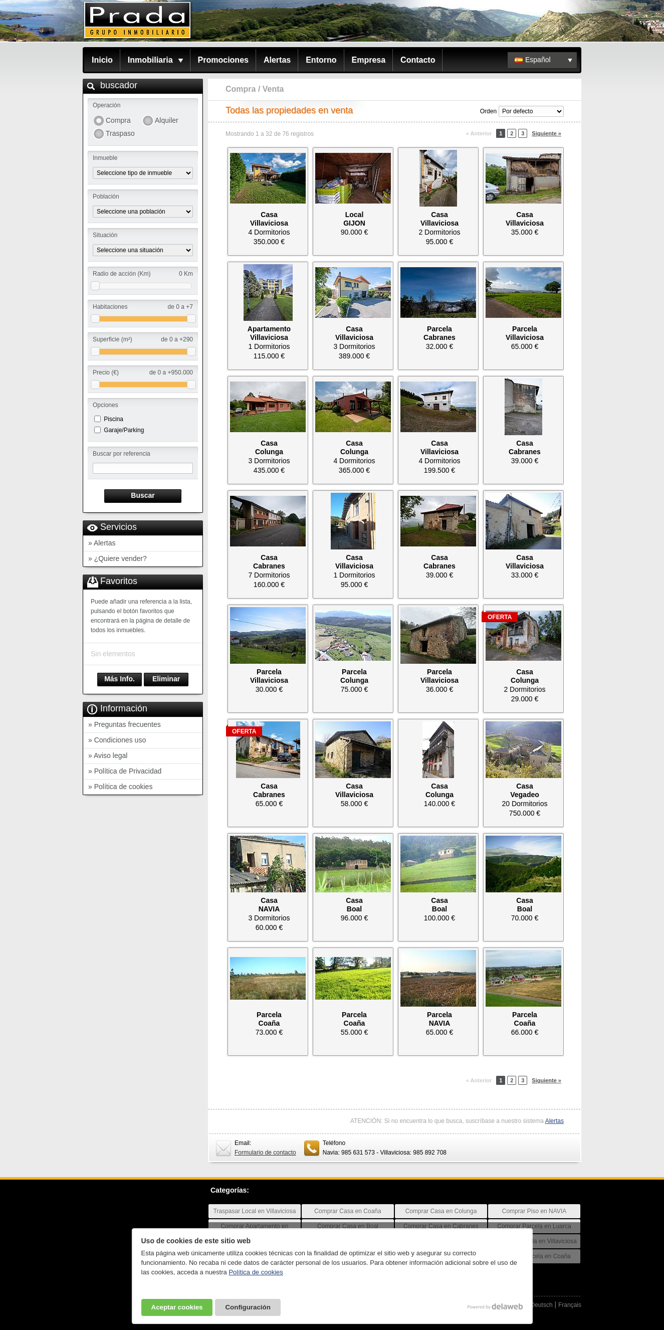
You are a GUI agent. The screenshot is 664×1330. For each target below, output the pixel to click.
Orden (488, 111)
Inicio (102, 60)
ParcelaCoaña (269, 1019)
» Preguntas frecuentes (124, 724)
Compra (118, 120)
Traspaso (120, 133)
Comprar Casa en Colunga (441, 1211)
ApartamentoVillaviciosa (269, 333)
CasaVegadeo (524, 790)
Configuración (247, 1307)
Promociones (223, 60)
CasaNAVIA (269, 904)
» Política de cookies (120, 787)
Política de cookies (256, 1272)
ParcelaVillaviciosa (525, 333)
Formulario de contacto (265, 1152)
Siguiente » (546, 133)
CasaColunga (269, 447)
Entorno (321, 60)
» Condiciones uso (117, 740)
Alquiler (166, 120)
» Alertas (101, 543)
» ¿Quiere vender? (117, 558)
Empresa (369, 60)
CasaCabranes (525, 447)
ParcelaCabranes (439, 333)
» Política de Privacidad (124, 771)
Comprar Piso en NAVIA (534, 1211)
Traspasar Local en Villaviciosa (254, 1211)
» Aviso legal (107, 755)
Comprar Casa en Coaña (347, 1211)
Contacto (417, 60)
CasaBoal (354, 904)
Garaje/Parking (124, 430)
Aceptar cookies (177, 1307)
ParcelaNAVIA (439, 1019)
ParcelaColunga (354, 676)
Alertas (277, 60)
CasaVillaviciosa (269, 219)
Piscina (113, 419)
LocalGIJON (354, 219)
